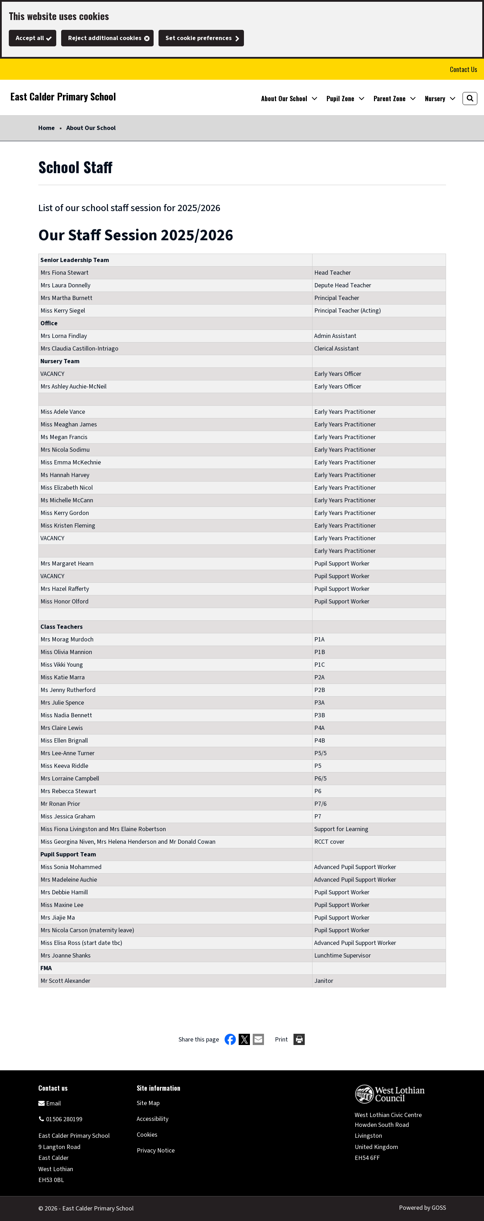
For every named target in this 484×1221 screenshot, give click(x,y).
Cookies (147, 1134)
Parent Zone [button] (390, 98)
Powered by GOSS (422, 1207)
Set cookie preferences (199, 38)
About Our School (91, 128)
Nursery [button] (435, 98)
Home (46, 128)
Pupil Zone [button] (340, 98)
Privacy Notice (156, 1150)
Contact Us (463, 69)
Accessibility (152, 1119)
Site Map (148, 1103)
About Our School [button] (284, 98)
